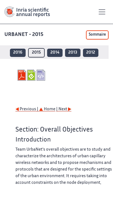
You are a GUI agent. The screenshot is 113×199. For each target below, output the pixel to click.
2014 (54, 52)
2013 (72, 52)
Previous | (27, 109)
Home (47, 109)
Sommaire (97, 34)
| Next (63, 109)
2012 (90, 52)
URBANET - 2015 (24, 34)
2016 (17, 52)
